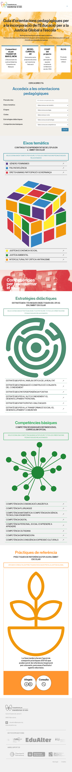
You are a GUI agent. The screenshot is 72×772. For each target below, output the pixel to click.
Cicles (5, 114)
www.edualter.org (10, 725)
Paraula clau (8, 100)
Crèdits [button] (63, 762)
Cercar (65, 129)
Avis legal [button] (55, 762)
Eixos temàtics (9, 105)
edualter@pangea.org (16, 722)
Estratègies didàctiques (12, 119)
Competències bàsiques (13, 124)
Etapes (6, 110)
